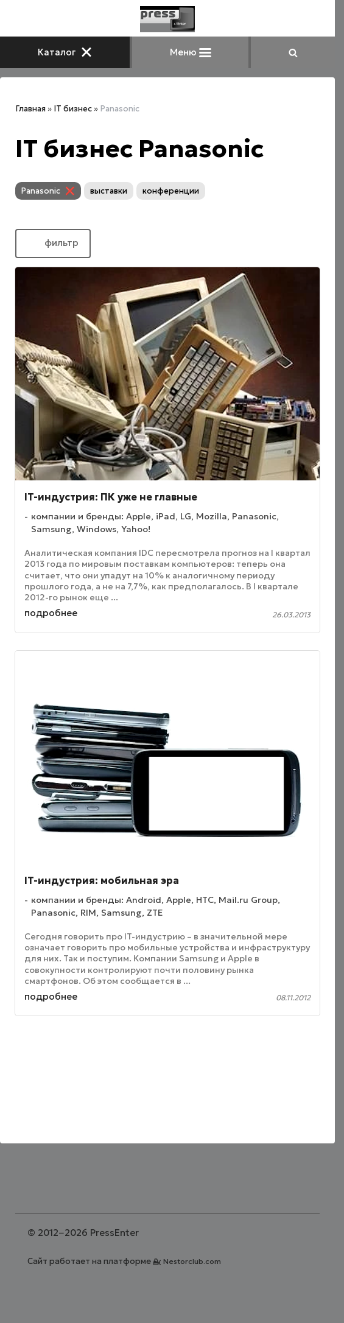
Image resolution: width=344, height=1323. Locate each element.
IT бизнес (73, 109)
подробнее (50, 613)
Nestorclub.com (192, 1261)
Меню (190, 52)
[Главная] (167, 19)
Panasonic (40, 191)
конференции (170, 191)
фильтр (53, 242)
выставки (108, 191)
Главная (30, 109)
